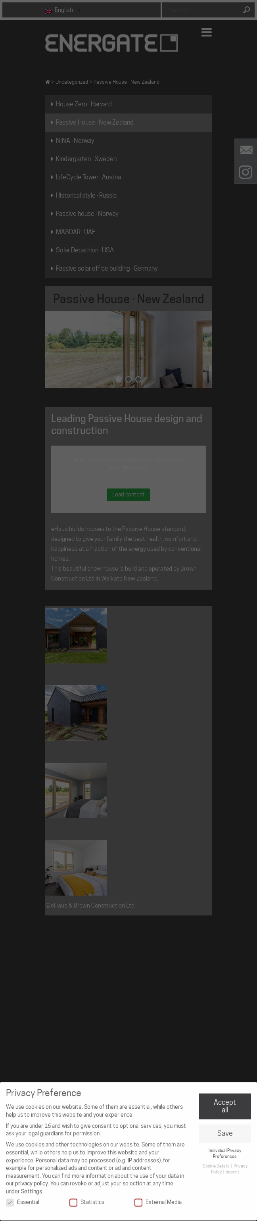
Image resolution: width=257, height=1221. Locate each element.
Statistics (86, 1198)
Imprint (232, 1168)
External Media (158, 1198)
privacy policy (31, 1180)
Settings (31, 1188)
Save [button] (225, 1130)
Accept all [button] (225, 1103)
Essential (22, 1198)
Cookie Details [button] (216, 1162)
